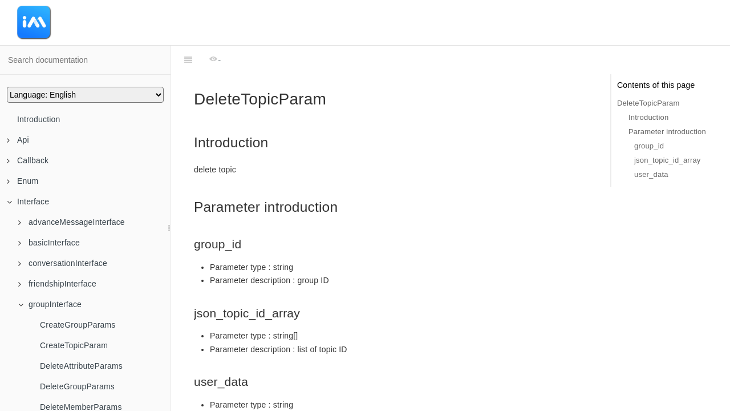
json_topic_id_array (667, 160)
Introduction (38, 119)
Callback (27, 160)
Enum (22, 181)
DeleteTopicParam (648, 103)
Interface (28, 201)
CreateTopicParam (74, 345)
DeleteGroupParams (77, 386)
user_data (651, 174)
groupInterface (50, 304)
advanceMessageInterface (71, 222)
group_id (649, 146)
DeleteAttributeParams (81, 365)
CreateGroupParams (78, 324)
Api (18, 139)
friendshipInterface (57, 283)
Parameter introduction (667, 131)
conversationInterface (62, 263)
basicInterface (49, 242)
